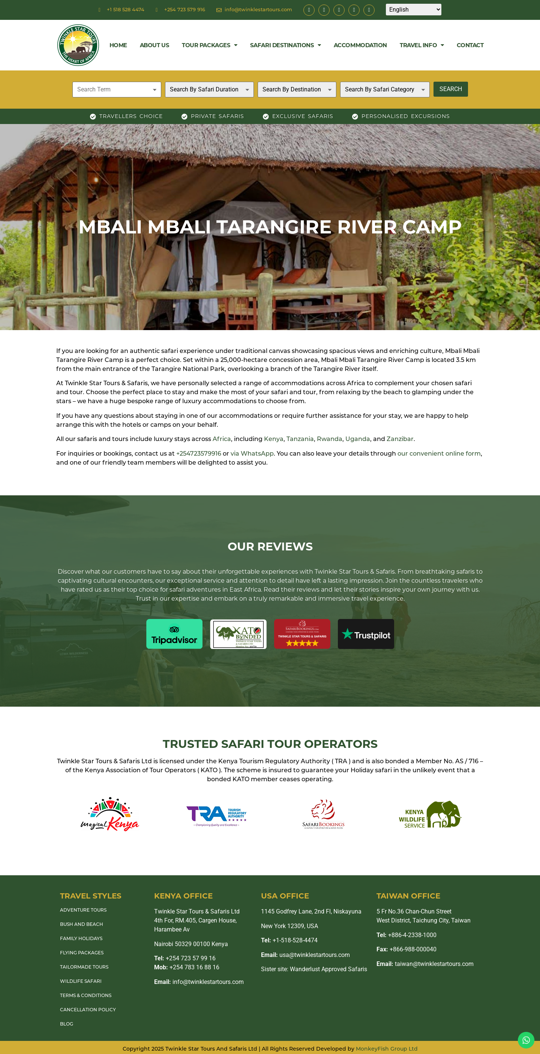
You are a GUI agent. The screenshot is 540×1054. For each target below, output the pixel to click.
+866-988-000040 (406, 949)
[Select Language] (413, 9)
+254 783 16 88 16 (186, 967)
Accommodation (360, 45)
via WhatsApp (252, 454)
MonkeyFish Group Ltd (387, 1049)
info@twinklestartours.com (199, 981)
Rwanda (329, 440)
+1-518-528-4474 (289, 940)
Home (118, 45)
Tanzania (300, 440)
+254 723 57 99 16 (185, 958)
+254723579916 (198, 454)
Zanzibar (400, 440)
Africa (222, 440)
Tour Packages (209, 45)
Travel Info (422, 45)
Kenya (274, 440)
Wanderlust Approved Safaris (328, 969)
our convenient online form (439, 454)
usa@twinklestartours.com (305, 954)
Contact (470, 45)
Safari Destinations (285, 45)
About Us (154, 45)
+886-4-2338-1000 (406, 935)
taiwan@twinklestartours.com (425, 963)
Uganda (357, 440)
